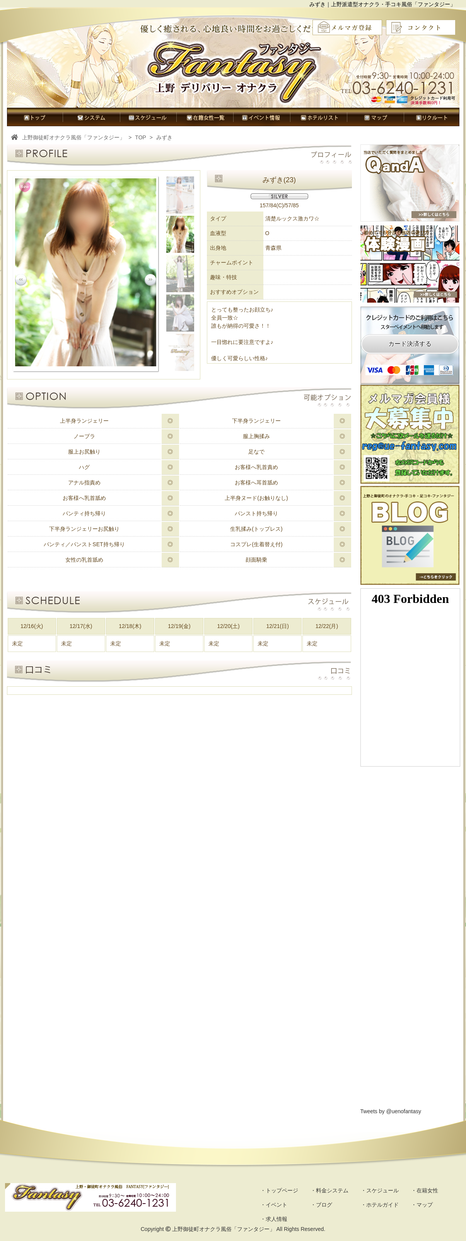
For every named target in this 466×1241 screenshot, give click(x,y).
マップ (375, 117)
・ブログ (321, 1205)
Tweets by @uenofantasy (390, 1111)
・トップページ (279, 1190)
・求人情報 (273, 1219)
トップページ (35, 117)
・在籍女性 (424, 1190)
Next (150, 280)
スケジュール (148, 117)
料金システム (91, 117)
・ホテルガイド (380, 1205)
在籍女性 (205, 117)
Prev (21, 280)
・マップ (422, 1205)
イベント (262, 117)
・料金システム (329, 1190)
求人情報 (431, 117)
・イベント (273, 1205)
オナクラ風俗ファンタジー (234, 71)
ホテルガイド (318, 117)
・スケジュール (380, 1190)
